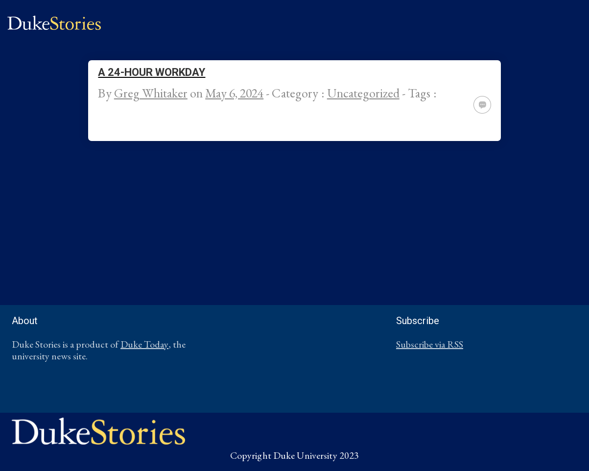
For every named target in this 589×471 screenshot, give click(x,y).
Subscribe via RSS (429, 344)
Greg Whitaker (151, 93)
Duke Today (144, 344)
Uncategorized (363, 93)
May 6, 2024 (234, 93)
